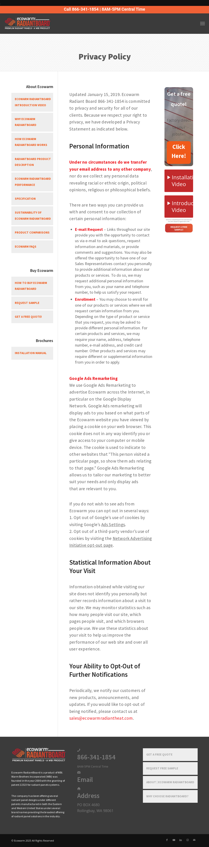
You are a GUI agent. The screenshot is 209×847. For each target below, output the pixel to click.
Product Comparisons (32, 232)
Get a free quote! (28, 317)
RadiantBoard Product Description (33, 162)
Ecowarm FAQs (25, 247)
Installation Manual (31, 353)
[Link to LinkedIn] (180, 840)
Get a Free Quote (159, 754)
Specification (25, 199)
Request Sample (27, 303)
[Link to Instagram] (187, 840)
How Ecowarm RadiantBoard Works (31, 142)
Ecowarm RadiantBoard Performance (33, 182)
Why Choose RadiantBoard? (167, 796)
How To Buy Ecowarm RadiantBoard (31, 286)
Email (85, 780)
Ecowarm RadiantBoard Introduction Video (33, 102)
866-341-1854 (96, 757)
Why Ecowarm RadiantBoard (25, 122)
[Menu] (202, 23)
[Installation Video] (178, 181)
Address (88, 796)
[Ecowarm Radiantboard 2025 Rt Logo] (35, 23)
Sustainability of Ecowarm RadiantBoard (33, 215)
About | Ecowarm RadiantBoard (170, 782)
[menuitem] (202, 23)
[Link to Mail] (194, 840)
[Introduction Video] (178, 206)
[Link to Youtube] (173, 840)
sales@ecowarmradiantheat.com (101, 718)
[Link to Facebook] (167, 840)
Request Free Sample (162, 768)
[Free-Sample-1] (178, 225)
